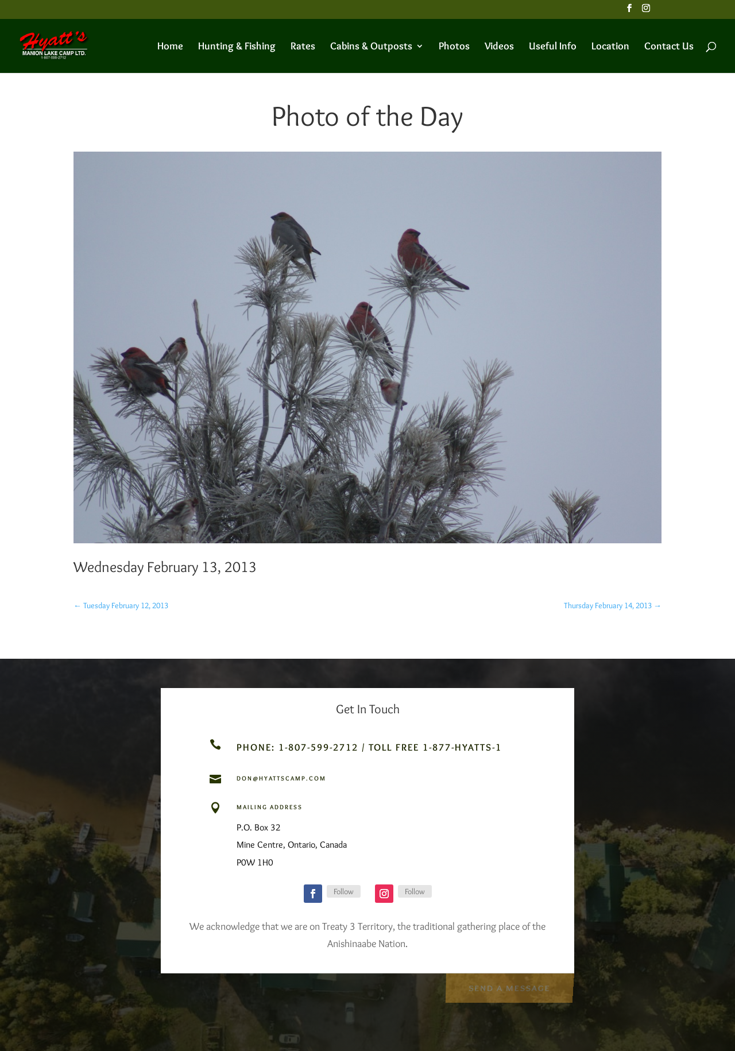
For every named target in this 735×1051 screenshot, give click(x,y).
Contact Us (669, 47)
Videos (499, 47)
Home (170, 47)
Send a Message (509, 986)
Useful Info (553, 47)
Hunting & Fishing (237, 47)
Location (610, 47)
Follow (344, 891)
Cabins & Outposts (371, 47)
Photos (454, 47)
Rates (303, 47)
